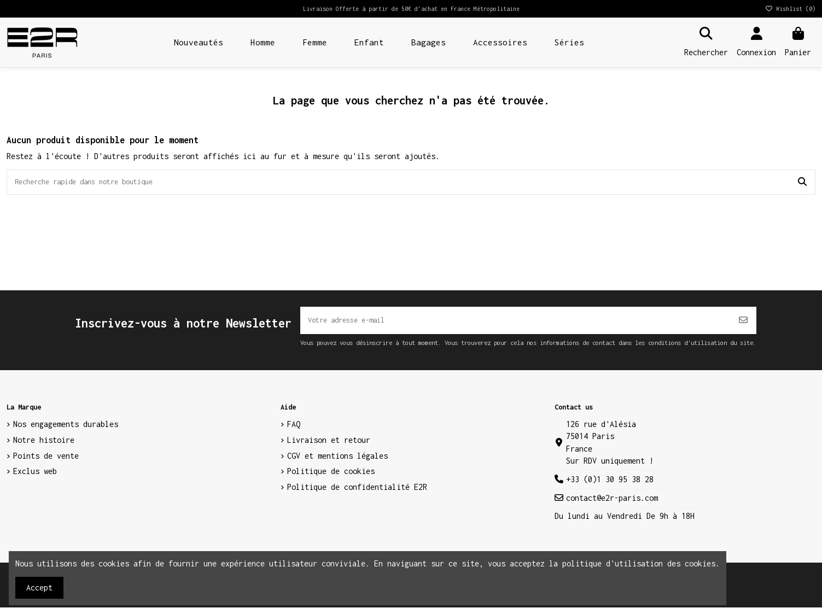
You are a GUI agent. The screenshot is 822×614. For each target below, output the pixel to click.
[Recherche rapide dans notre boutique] (802, 183)
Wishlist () (790, 8)
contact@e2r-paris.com (612, 504)
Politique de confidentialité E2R (357, 493)
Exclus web (35, 477)
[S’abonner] (743, 324)
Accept (39, 587)
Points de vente (46, 461)
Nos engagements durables (65, 430)
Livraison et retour (328, 446)
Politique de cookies (331, 477)
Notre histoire (43, 446)
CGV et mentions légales (337, 461)
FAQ (293, 430)
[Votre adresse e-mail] (515, 324)
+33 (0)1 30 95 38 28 (610, 485)
